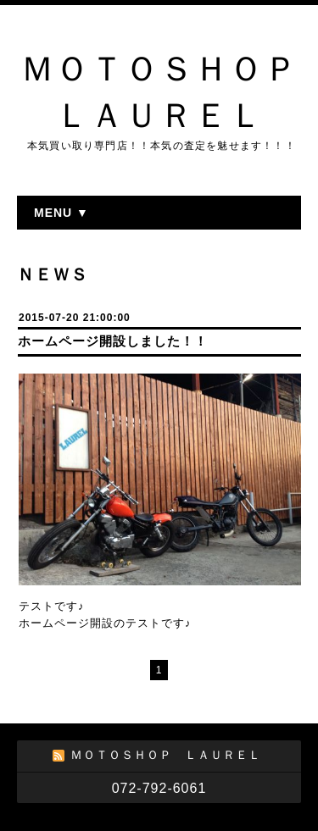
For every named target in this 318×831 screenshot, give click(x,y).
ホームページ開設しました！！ (113, 341)
